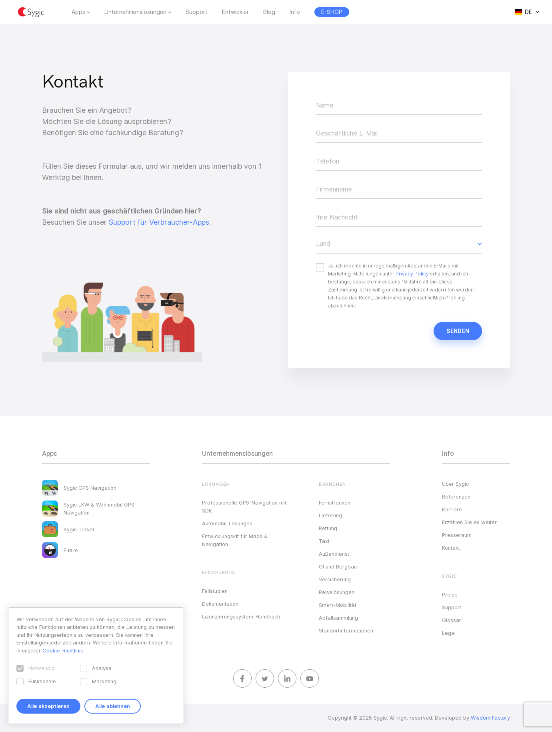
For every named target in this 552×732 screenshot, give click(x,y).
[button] (399, 244)
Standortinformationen (346, 630)
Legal (449, 633)
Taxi (324, 541)
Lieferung (330, 515)
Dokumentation (220, 603)
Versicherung (335, 579)
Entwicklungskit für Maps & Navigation (235, 540)
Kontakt (451, 548)
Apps (78, 12)
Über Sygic (455, 484)
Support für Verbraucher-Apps (159, 222)
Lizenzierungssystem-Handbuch (241, 616)
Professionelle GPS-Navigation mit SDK (244, 506)
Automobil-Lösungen (227, 523)
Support (197, 12)
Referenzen (456, 496)
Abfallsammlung (338, 617)
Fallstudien (215, 591)
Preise (450, 594)
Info (295, 12)
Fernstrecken (334, 502)
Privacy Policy (412, 274)
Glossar (451, 620)
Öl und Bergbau (338, 566)
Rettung (328, 528)
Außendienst (334, 553)
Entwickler (235, 12)
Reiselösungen (336, 592)
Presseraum (457, 535)
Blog (269, 12)
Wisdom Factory (490, 717)
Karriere (452, 509)
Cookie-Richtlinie (63, 650)
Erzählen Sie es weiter (469, 522)
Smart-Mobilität (337, 605)
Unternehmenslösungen (135, 12)
